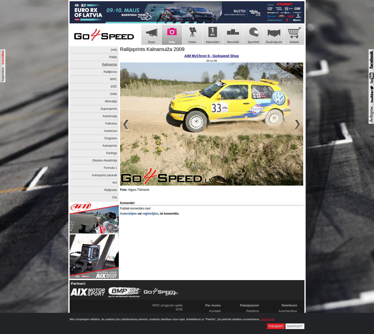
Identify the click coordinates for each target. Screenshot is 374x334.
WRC (113, 79)
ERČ (114, 86)
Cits (114, 197)
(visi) (114, 49)
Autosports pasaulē (104, 175)
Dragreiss (111, 138)
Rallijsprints (109, 64)
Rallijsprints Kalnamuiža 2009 (152, 49)
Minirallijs (111, 101)
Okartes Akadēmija (104, 160)
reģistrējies (150, 213)
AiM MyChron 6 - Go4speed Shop (211, 56)
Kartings (111, 153)
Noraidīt (295, 326)
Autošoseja (110, 116)
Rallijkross (110, 72)
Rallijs (113, 57)
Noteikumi (289, 305)
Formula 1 (110, 168)
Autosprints (109, 145)
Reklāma (252, 311)
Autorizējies (128, 213)
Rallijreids (110, 190)
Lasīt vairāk (267, 319)
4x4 (114, 182)
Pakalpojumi (249, 305)
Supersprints (109, 109)
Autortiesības (287, 311)
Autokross (110, 131)
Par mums (213, 305)
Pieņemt (276, 326)
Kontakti (215, 311)
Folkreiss (111, 123)
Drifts (113, 94)
